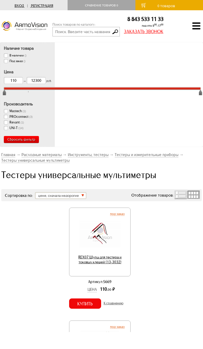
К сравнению (113, 303)
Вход (19, 6)
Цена (92, 289)
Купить (85, 304)
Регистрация (42, 6)
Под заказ (117, 214)
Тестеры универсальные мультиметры (35, 160)
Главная (8, 154)
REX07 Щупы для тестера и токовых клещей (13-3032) (100, 260)
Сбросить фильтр (21, 139)
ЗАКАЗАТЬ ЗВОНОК (143, 31)
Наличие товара (19, 48)
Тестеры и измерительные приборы (146, 154)
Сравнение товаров (101, 5)
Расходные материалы (42, 154)
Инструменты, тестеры (88, 154)
